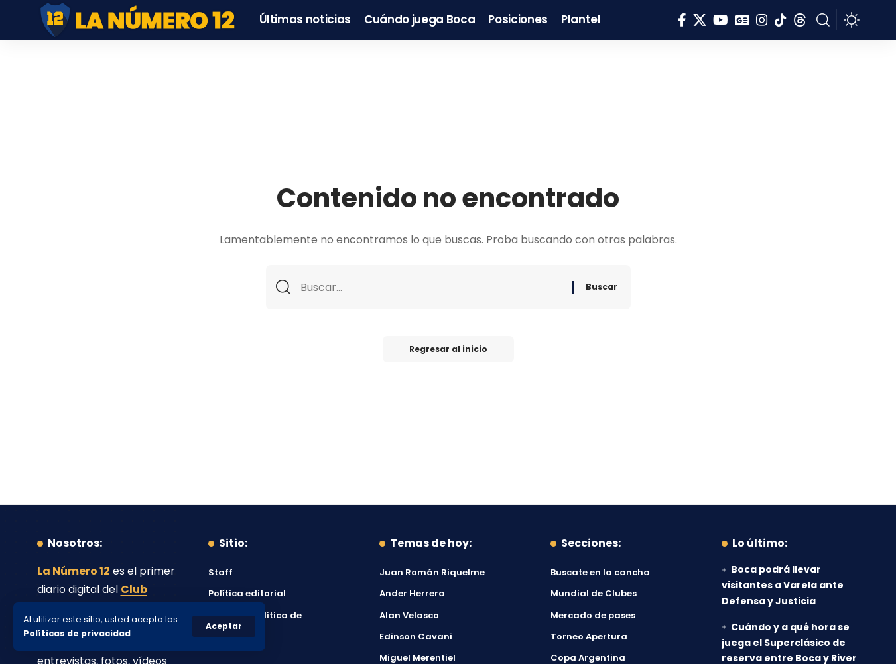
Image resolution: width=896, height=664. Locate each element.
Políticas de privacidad (77, 633)
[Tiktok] (780, 20)
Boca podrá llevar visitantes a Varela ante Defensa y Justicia (783, 585)
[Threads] (800, 20)
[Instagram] (762, 20)
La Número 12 (73, 571)
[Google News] (742, 20)
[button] (223, 626)
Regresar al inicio (448, 349)
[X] (700, 20)
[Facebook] (682, 20)
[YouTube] (721, 20)
